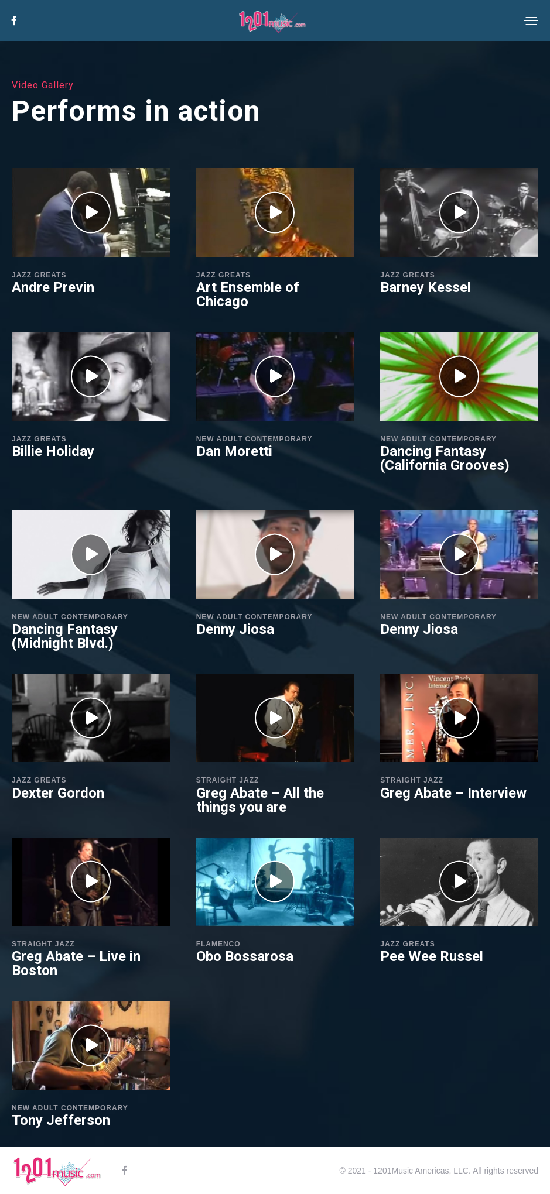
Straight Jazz (227, 780)
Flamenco (218, 944)
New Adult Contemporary (254, 439)
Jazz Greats (39, 275)
